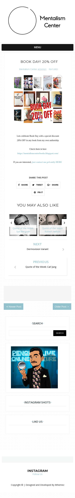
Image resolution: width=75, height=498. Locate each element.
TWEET (37, 185)
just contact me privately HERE (47, 162)
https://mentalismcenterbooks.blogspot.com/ (38, 153)
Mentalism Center (28, 68)
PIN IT (38, 192)
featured (53, 69)
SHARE (23, 185)
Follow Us (37, 474)
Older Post (62, 306)
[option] (23, 226)
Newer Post (13, 306)
